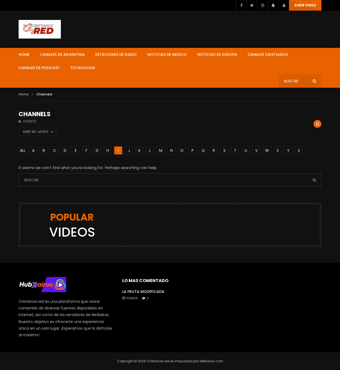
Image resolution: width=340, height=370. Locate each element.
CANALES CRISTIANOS (268, 54)
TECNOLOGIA (82, 67)
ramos (132, 298)
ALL (23, 150)
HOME (24, 54)
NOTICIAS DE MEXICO (167, 54)
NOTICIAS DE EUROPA (217, 54)
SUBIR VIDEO (305, 5)
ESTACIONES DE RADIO (116, 54)
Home (23, 94)
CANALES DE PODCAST (39, 67)
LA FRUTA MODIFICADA (143, 291)
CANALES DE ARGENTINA (62, 54)
